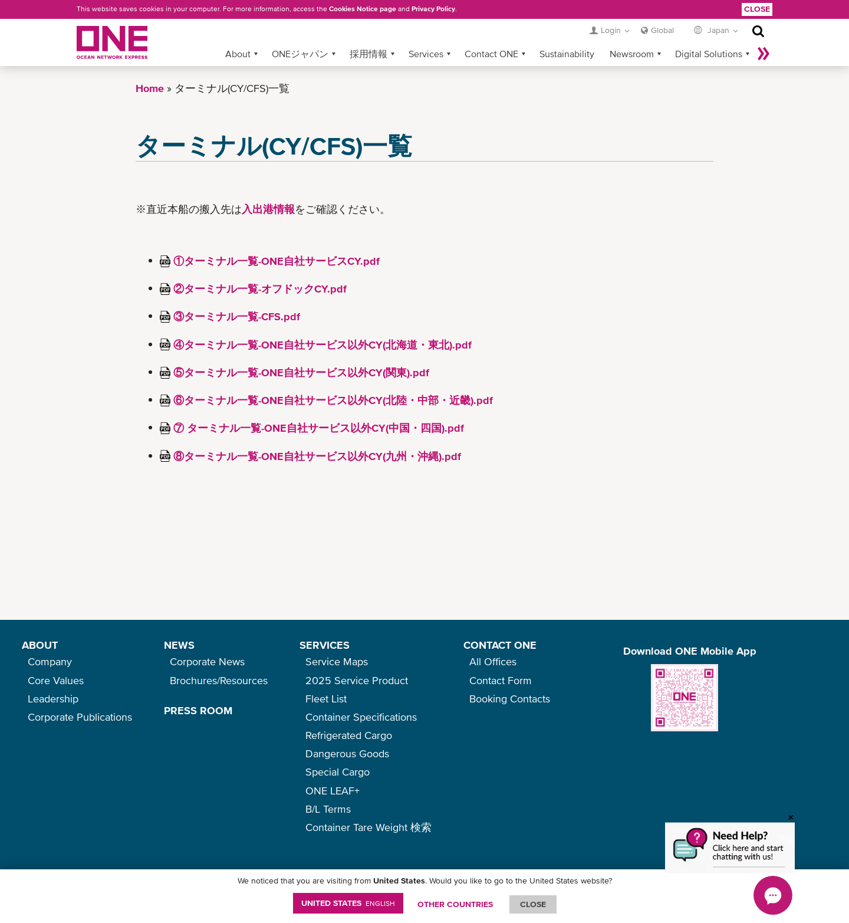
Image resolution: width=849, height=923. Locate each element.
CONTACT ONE (500, 645)
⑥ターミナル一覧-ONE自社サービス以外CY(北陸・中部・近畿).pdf (333, 400)
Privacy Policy (433, 9)
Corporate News (207, 661)
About (238, 53)
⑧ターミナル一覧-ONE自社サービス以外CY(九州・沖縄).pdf (317, 456)
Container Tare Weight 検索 (368, 827)
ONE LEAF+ (332, 790)
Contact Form (500, 680)
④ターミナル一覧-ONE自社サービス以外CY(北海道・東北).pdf (322, 345)
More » (763, 53)
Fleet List (326, 698)
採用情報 (368, 53)
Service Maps (336, 661)
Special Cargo (337, 772)
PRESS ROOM (198, 710)
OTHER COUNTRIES (455, 904)
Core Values (56, 680)
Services (426, 53)
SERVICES (325, 645)
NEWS (179, 645)
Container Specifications (361, 717)
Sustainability (566, 53)
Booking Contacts (509, 698)
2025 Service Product (356, 680)
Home (150, 88)
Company (50, 661)
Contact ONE (491, 53)
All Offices (492, 661)
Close (757, 9)
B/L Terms (328, 809)
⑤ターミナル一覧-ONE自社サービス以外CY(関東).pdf (301, 372)
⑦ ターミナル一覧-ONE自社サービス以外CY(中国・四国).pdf (318, 428)
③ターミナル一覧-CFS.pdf (236, 316)
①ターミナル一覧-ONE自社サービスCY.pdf (276, 261)
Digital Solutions (708, 53)
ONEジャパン (300, 53)
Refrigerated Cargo (348, 735)
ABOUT (40, 645)
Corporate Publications (80, 717)
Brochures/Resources (219, 680)
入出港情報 (268, 209)
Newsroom (632, 53)
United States (348, 903)
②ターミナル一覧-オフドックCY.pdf (260, 289)
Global (662, 30)
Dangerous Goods (347, 753)
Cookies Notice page (362, 9)
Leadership (53, 698)
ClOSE (533, 904)
